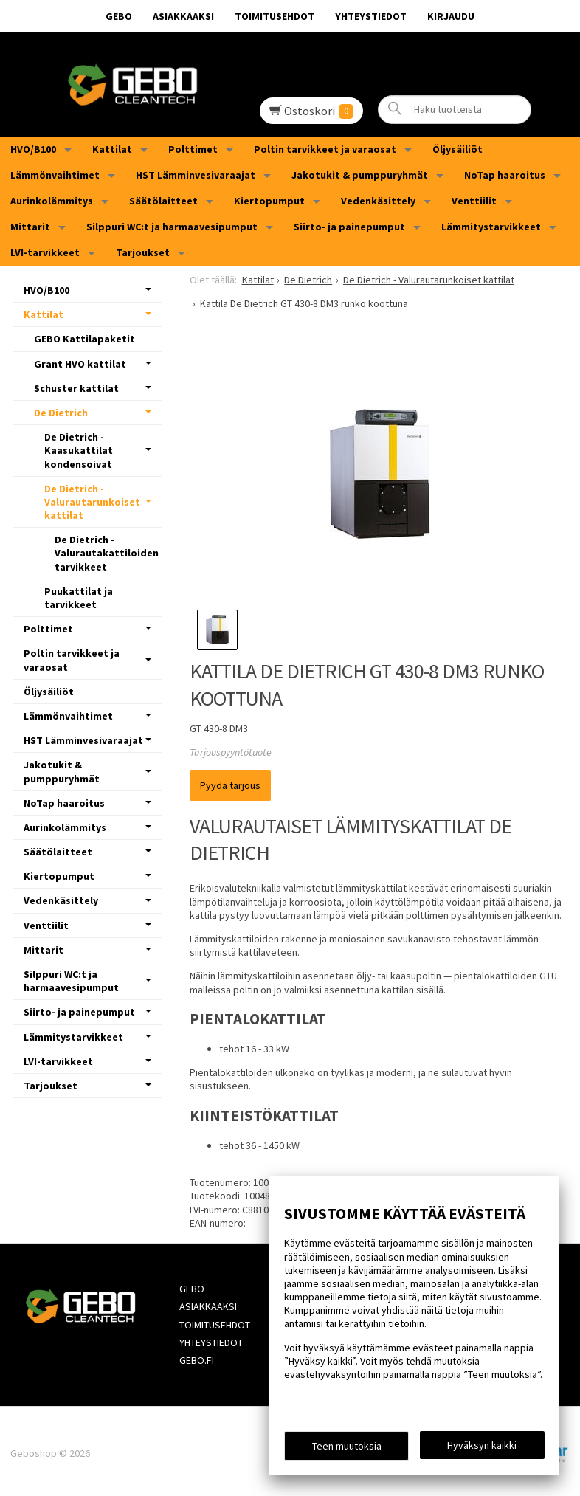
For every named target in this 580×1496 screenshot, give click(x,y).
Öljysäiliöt (457, 149)
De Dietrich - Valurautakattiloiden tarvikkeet (107, 553)
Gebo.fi (195, 1357)
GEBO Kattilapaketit (84, 338)
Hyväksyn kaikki (482, 1445)
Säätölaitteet (163, 200)
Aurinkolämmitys (51, 200)
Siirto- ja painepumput (349, 226)
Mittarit (30, 226)
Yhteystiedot (371, 16)
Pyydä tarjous (230, 785)
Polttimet (193, 149)
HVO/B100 (33, 149)
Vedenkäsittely (378, 200)
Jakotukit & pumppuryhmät (359, 175)
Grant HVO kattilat (80, 363)
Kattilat (112, 149)
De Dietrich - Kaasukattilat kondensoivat (78, 450)
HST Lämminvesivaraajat (195, 175)
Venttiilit (474, 200)
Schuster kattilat (76, 388)
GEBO (119, 16)
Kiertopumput (269, 200)
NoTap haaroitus (504, 175)
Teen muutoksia (347, 1445)
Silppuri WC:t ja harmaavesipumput (172, 226)
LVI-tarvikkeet (45, 252)
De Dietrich (61, 412)
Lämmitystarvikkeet (491, 226)
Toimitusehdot (274, 16)
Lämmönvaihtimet (55, 175)
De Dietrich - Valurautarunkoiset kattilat (92, 502)
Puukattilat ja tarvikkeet (78, 598)
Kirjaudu (450, 16)
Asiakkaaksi (183, 16)
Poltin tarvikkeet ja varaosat (325, 149)
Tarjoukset (143, 252)
